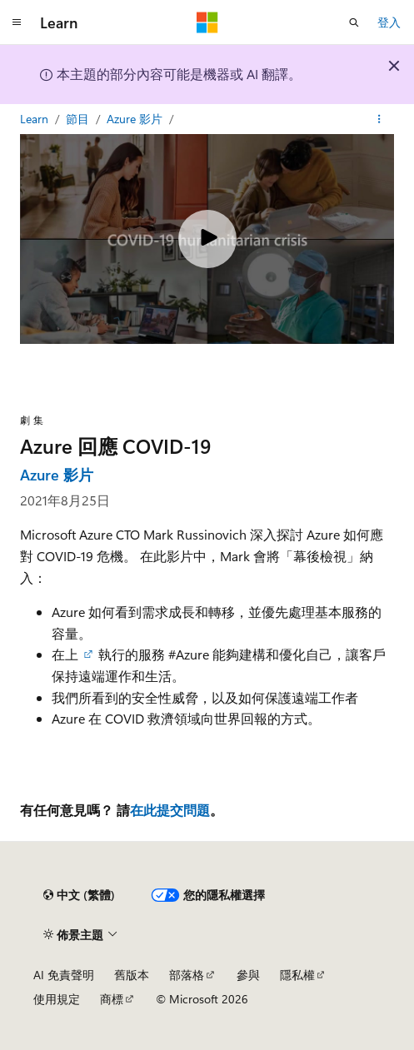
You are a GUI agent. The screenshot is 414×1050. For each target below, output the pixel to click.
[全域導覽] (16, 22)
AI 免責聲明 (63, 975)
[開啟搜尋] (354, 22)
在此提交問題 (170, 810)
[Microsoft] (207, 22)
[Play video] (207, 239)
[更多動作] (379, 119)
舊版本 (131, 975)
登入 (389, 22)
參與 (248, 975)
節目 (79, 119)
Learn (36, 119)
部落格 (186, 975)
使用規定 (56, 999)
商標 (111, 999)
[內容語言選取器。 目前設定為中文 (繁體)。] (79, 895)
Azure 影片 (136, 119)
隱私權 (297, 975)
